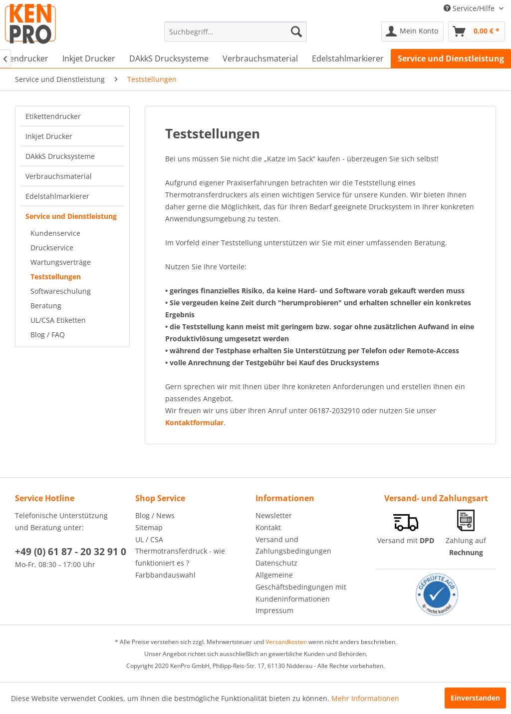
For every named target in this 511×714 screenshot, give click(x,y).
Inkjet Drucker (48, 136)
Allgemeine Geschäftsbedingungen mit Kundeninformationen (301, 587)
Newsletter (274, 515)
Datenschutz (276, 563)
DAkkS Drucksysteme (60, 156)
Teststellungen (55, 276)
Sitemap (149, 527)
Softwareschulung (60, 291)
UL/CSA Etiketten (58, 320)
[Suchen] (296, 31)
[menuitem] (235, 31)
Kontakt (268, 527)
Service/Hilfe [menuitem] (470, 8)
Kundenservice (55, 233)
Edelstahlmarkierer (57, 196)
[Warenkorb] (476, 31)
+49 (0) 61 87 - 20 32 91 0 (70, 551)
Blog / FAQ (47, 334)
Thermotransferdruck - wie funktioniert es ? (180, 557)
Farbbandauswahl (165, 575)
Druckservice (51, 247)
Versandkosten (286, 642)
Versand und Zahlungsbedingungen (293, 545)
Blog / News (155, 515)
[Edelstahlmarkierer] (348, 58)
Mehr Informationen (365, 698)
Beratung (45, 305)
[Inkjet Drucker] (88, 58)
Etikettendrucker (53, 116)
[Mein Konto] (412, 31)
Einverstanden (475, 698)
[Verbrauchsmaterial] (260, 58)
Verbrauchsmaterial (58, 176)
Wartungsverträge (60, 262)
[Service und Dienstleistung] (451, 58)
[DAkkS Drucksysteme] (169, 58)
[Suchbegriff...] (235, 31)
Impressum (274, 610)
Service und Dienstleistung (71, 216)
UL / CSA (149, 539)
